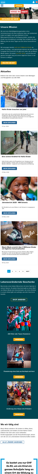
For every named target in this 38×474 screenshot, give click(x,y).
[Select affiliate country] (37, 2)
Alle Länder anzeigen (12, 442)
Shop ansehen (19, 300)
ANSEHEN (19, 339)
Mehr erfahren (10, 122)
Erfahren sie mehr (10, 19)
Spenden (19, 6)
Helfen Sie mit (8, 63)
